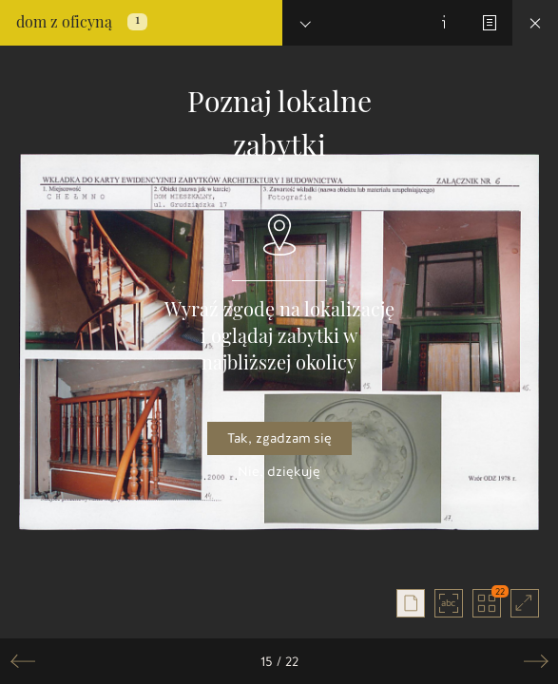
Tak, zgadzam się (279, 438)
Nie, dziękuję (279, 472)
